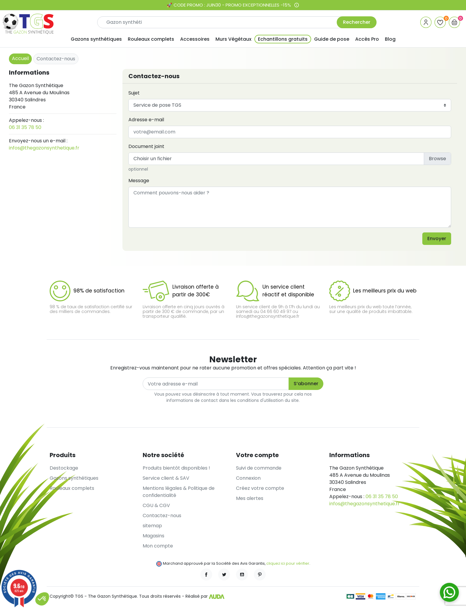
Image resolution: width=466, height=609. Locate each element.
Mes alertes (249, 498)
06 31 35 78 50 (25, 127)
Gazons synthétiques (74, 478)
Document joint (146, 146)
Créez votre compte (260, 488)
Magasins (153, 535)
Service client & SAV (166, 478)
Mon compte (158, 545)
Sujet (134, 92)
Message (138, 180)
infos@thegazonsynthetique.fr (44, 147)
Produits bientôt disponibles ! (176, 468)
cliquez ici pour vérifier (287, 563)
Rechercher (356, 22)
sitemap (152, 525)
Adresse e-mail (146, 119)
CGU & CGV (156, 505)
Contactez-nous (162, 515)
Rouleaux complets (72, 488)
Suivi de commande (258, 468)
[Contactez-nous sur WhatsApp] (449, 592)
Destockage (64, 468)
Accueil (20, 58)
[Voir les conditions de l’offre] (296, 5)
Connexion (248, 478)
